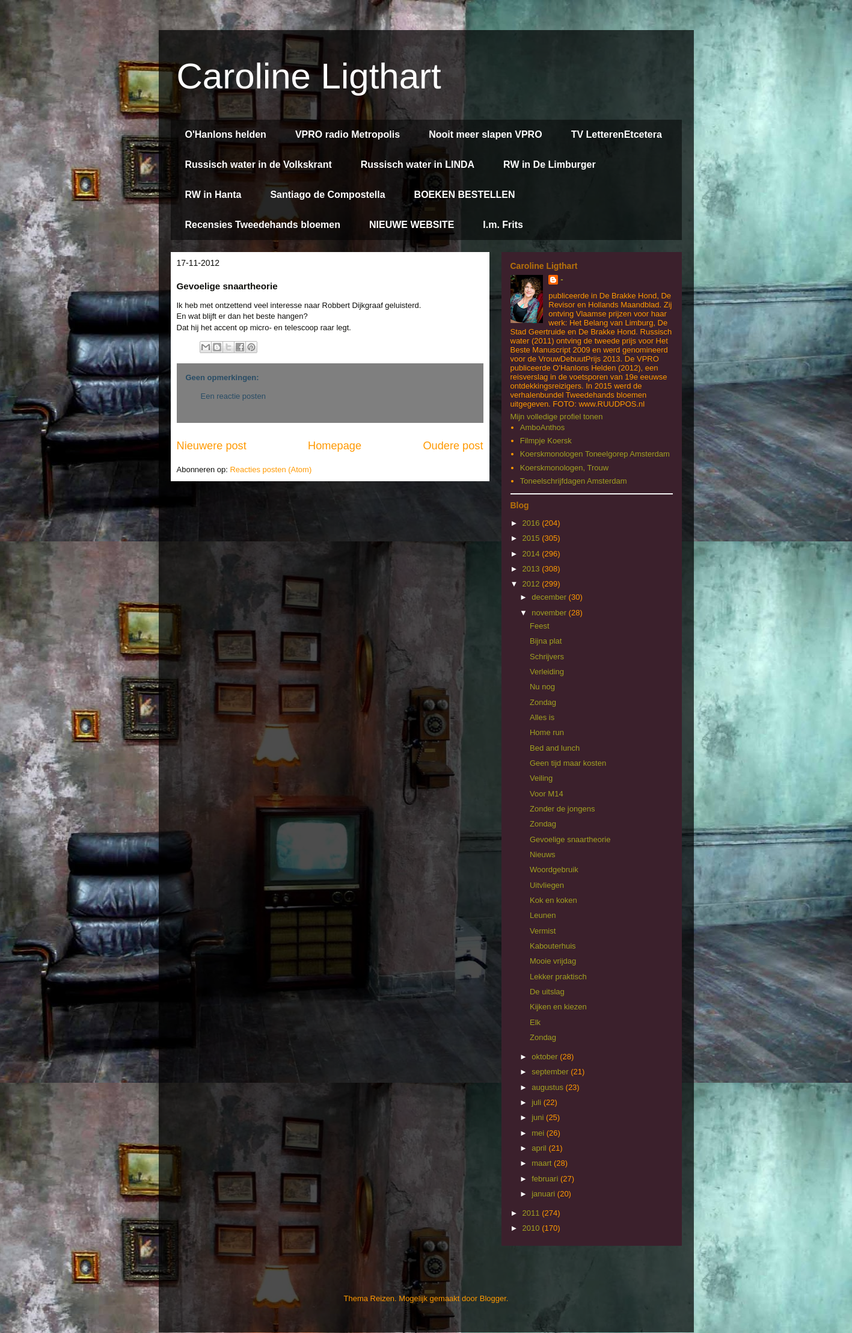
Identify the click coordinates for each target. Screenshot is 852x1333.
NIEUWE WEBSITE (411, 225)
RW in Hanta (213, 194)
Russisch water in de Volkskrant (258, 164)
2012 (532, 583)
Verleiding (547, 671)
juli (538, 1102)
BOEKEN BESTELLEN (464, 194)
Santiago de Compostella (327, 194)
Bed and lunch (555, 748)
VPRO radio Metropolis (347, 134)
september (551, 1071)
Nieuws (543, 854)
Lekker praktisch (558, 976)
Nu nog (542, 686)
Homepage (334, 446)
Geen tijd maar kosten (568, 763)
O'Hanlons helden (225, 134)
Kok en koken (553, 900)
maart (543, 1163)
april (540, 1148)
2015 (532, 538)
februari (546, 1178)
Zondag (543, 702)
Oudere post (453, 446)
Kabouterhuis (553, 945)
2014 (532, 553)
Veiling (541, 778)
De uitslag (547, 991)
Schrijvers (547, 656)
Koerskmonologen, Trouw (564, 467)
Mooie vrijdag (553, 960)
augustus (548, 1087)
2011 (532, 1213)
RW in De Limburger (549, 164)
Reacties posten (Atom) (270, 469)
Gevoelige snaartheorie (570, 839)
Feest (540, 625)
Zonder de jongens (562, 808)
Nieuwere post (212, 446)
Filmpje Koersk (546, 440)
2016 (532, 523)
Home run (547, 732)
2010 (532, 1228)
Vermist (543, 930)
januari (544, 1193)
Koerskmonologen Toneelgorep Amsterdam (595, 453)
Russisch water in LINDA (417, 164)
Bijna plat (546, 640)
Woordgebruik (554, 869)
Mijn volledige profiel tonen (556, 416)
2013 (532, 568)
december (550, 597)
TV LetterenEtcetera (616, 134)
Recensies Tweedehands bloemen (262, 225)
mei (539, 1133)
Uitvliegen (547, 885)
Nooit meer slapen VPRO (485, 134)
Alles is (542, 717)
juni (539, 1117)
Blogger (493, 1298)
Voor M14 (546, 793)
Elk (535, 1022)
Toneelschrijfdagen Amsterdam (573, 480)
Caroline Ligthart (309, 76)
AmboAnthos (542, 427)
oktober (546, 1056)
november (550, 612)
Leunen (543, 915)
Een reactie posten (233, 396)
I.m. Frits (503, 225)
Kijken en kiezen (558, 1006)
